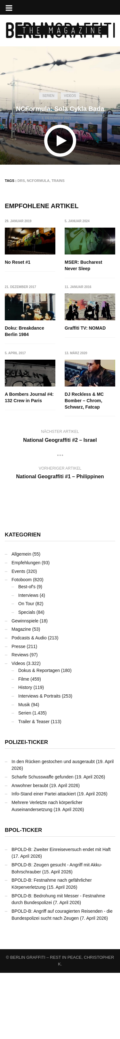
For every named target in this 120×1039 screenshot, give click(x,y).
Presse (19, 712)
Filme (23, 744)
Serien (48, 96)
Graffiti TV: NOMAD (25, 394)
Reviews (20, 720)
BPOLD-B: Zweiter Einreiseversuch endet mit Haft (61, 915)
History (25, 753)
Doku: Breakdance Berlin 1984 (24, 331)
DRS (21, 181)
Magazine (21, 695)
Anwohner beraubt (30, 851)
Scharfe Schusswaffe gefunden (43, 843)
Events (18, 637)
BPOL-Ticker (23, 896)
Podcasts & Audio (29, 704)
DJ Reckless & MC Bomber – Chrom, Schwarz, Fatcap (24, 466)
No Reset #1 (17, 262)
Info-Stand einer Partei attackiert (44, 860)
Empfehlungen (26, 628)
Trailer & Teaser (34, 787)
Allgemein (21, 620)
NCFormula (38, 181)
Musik (24, 770)
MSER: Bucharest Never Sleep (83, 265)
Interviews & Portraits (39, 762)
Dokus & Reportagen (39, 736)
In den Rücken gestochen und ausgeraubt (53, 827)
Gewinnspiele (25, 686)
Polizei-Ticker (26, 808)
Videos (70, 96)
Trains (58, 181)
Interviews (28, 661)
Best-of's (27, 652)
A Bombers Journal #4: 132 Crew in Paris (89, 397)
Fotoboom (22, 645)
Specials (26, 678)
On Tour (26, 669)
